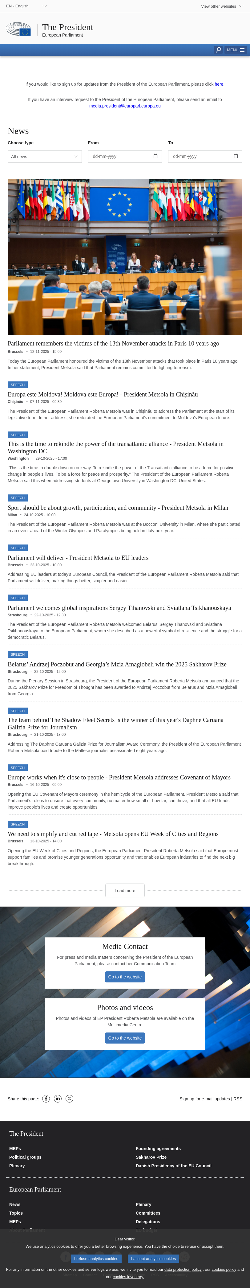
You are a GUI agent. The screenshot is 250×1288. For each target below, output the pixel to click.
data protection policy (183, 1275)
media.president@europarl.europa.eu (125, 105)
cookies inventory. (128, 1283)
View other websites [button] (218, 6)
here (219, 84)
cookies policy (224, 1275)
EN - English (17, 6)
